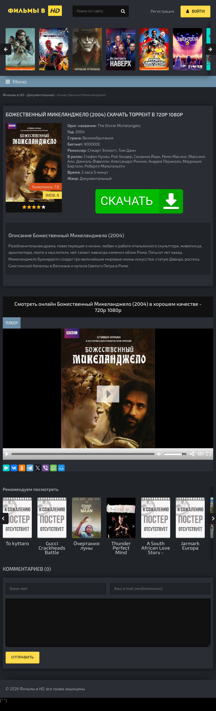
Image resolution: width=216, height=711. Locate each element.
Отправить (22, 666)
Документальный (40, 95)
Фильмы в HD (13, 95)
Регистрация (162, 11)
